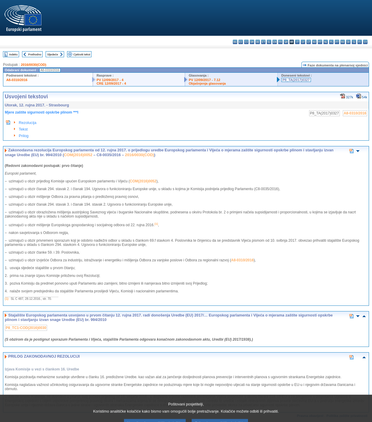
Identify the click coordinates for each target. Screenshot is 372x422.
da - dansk (252, 42)
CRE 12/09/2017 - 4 (111, 83)
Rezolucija (27, 122)
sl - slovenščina (354, 42)
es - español (240, 42)
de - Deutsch (257, 42)
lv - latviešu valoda (303, 42)
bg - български (235, 42)
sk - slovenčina (348, 42)
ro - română (342, 42)
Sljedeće (52, 54)
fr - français (280, 42)
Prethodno (34, 54)
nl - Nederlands (325, 42)
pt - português (337, 42)
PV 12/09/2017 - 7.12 (204, 80)
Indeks (13, 54)
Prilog (24, 136)
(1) (6, 298)
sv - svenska (365, 42)
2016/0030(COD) (33, 64)
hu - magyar (314, 42)
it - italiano (297, 42)
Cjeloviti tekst (81, 54)
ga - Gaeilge (286, 42)
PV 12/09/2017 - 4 (110, 80)
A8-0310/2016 (16, 80)
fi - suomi (359, 42)
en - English (274, 42)
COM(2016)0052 (78, 155)
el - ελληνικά (269, 42)
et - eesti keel (263, 42)
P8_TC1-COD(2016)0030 (26, 328)
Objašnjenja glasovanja (207, 83)
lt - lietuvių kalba (308, 42)
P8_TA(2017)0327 (296, 80)
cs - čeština (246, 42)
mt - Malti (320, 42)
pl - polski (331, 42)
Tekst (23, 129)
